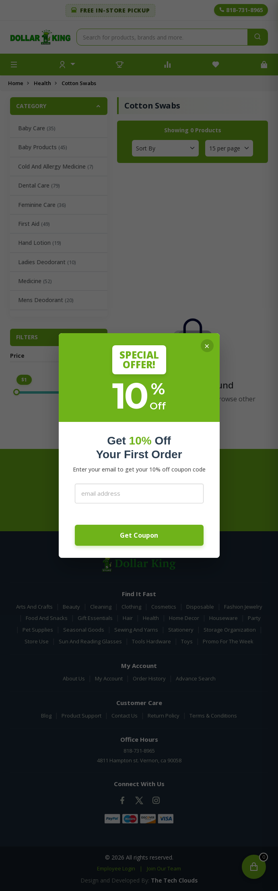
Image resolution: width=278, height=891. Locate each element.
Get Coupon (139, 535)
